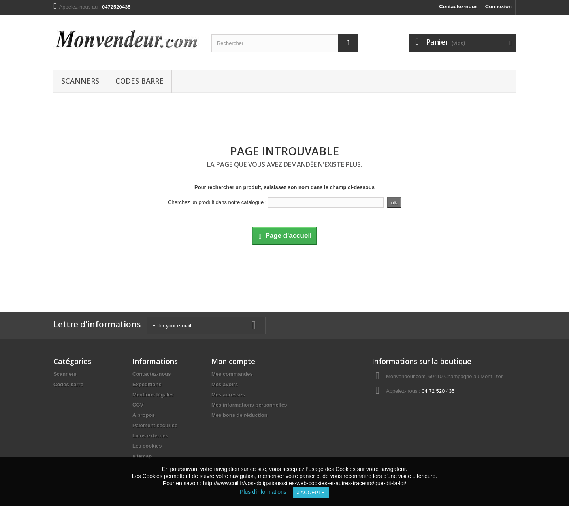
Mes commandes (232, 374)
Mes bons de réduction (239, 415)
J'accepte (311, 492)
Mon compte (233, 361)
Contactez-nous (458, 6)
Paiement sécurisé (154, 425)
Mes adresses (228, 395)
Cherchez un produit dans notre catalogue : (217, 202)
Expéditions (147, 384)
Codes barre (139, 81)
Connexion (498, 6)
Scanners (80, 81)
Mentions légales (153, 395)
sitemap (142, 456)
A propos (143, 415)
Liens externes (150, 436)
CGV (137, 405)
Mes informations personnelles (249, 405)
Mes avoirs (224, 384)
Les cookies (147, 446)
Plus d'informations (266, 492)
